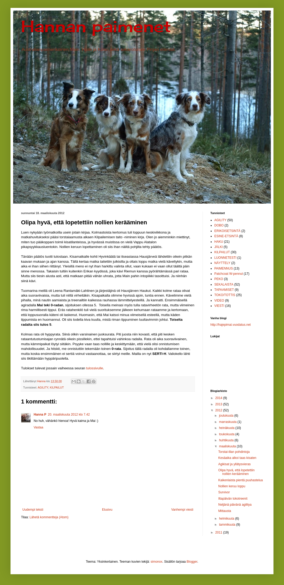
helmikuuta (227, 518)
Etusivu (107, 509)
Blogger (192, 561)
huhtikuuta (227, 440)
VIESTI (219, 306)
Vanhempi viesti (182, 509)
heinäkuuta (227, 428)
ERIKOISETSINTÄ (227, 231)
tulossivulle (94, 368)
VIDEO (219, 300)
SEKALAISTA (223, 284)
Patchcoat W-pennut (228, 274)
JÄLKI (218, 247)
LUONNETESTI (225, 258)
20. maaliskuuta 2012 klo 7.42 (69, 414)
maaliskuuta (228, 446)
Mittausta (224, 511)
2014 (219, 398)
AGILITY (43, 387)
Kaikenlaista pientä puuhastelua (240, 480)
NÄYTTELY (222, 263)
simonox (157, 561)
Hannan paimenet (96, 26)
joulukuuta (226, 415)
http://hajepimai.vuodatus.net (230, 325)
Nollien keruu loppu (231, 486)
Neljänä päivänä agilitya (235, 504)
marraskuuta (228, 422)
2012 (219, 410)
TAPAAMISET (224, 290)
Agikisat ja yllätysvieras (234, 464)
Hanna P (40, 414)
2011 (219, 532)
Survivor (224, 492)
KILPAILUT (57, 387)
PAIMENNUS (223, 268)
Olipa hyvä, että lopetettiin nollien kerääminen (236, 472)
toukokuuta (227, 434)
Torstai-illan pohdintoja (234, 452)
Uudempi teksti (32, 509)
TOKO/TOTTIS (224, 295)
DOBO (219, 225)
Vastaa (38, 427)
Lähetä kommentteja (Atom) (48, 517)
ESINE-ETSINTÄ (226, 236)
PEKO (218, 279)
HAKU (218, 242)
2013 (219, 404)
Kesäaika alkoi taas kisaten (237, 458)
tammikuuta (227, 524)
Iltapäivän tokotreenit (232, 498)
